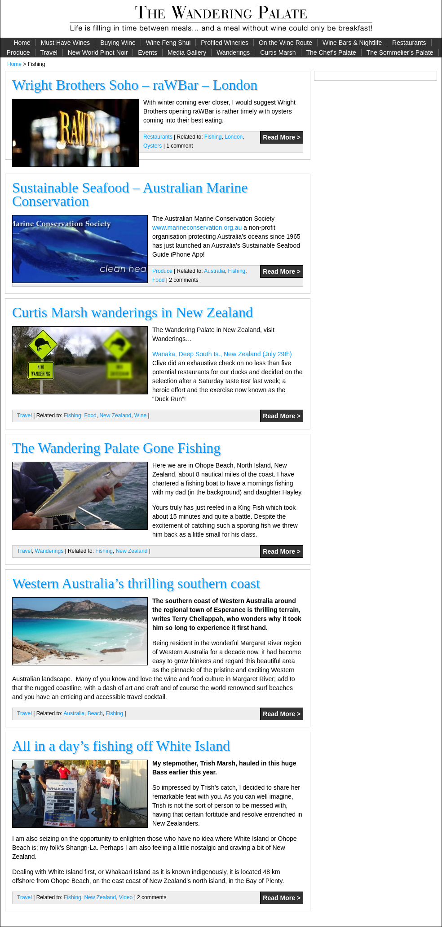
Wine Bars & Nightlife (352, 42)
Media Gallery (187, 52)
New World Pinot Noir (98, 52)
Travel (48, 52)
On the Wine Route (285, 42)
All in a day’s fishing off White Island (121, 746)
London (234, 137)
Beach (95, 713)
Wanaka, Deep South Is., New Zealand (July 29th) (222, 354)
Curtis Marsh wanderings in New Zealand (132, 312)
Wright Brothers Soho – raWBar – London (134, 85)
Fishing (213, 137)
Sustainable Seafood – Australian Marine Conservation (130, 194)
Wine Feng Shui (168, 42)
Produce (18, 52)
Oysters (152, 146)
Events (147, 52)
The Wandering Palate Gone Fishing (116, 448)
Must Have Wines (65, 42)
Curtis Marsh (278, 52)
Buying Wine (118, 42)
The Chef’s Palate (331, 52)
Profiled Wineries (224, 42)
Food (158, 280)
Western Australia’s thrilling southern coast (136, 583)
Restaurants (409, 42)
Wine (140, 415)
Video (126, 897)
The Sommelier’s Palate (400, 52)
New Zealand (115, 415)
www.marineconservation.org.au (197, 227)
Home (21, 42)
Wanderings (233, 52)
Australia (214, 271)
